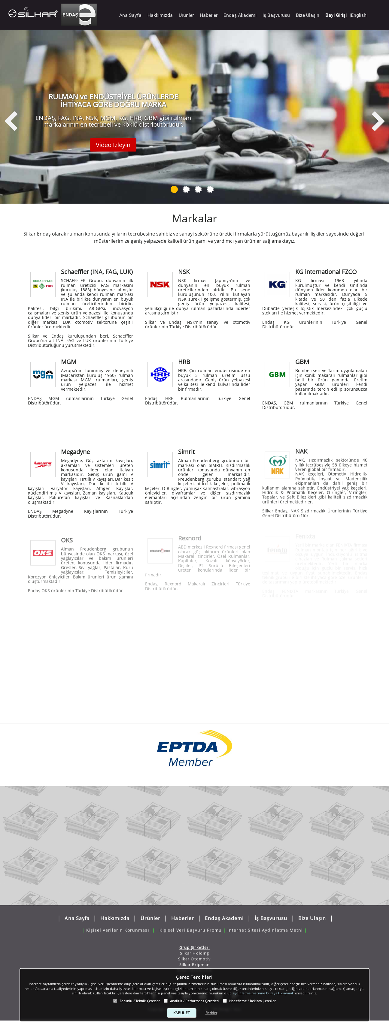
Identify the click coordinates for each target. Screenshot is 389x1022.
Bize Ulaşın (307, 15)
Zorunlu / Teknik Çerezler (140, 1001)
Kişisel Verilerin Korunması (117, 927)
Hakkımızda (160, 15)
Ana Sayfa (130, 15)
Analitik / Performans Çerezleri (194, 1001)
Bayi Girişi (336, 15)
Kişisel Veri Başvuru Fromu (191, 927)
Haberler (208, 15)
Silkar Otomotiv (194, 955)
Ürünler (186, 15)
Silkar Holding (194, 949)
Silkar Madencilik (194, 966)
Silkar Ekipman (194, 960)
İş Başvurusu (276, 15)
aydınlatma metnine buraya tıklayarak (263, 993)
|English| (359, 15)
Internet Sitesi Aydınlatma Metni (265, 927)
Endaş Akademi (240, 15)
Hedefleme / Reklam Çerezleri (252, 1001)
